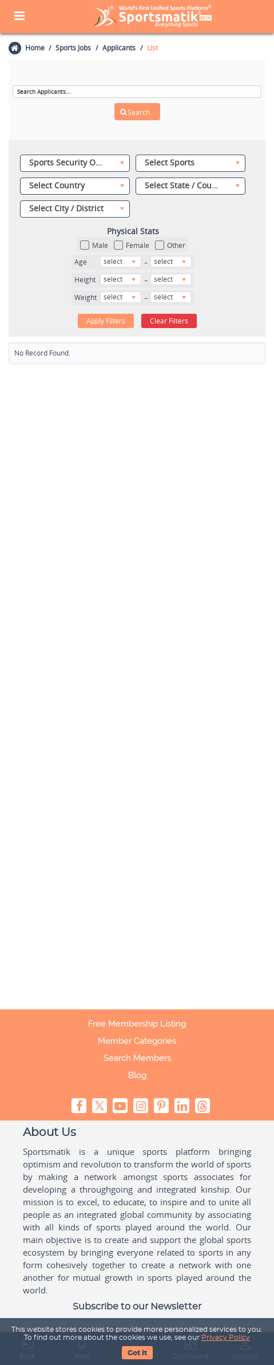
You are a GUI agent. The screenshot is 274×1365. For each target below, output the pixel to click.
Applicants (119, 48)
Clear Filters (169, 320)
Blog (137, 1075)
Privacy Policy (225, 1337)
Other (170, 245)
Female (131, 245)
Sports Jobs (73, 48)
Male (94, 245)
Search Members (137, 1058)
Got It (137, 1353)
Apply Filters (105, 320)
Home (34, 48)
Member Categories (137, 1041)
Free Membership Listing (137, 1024)
